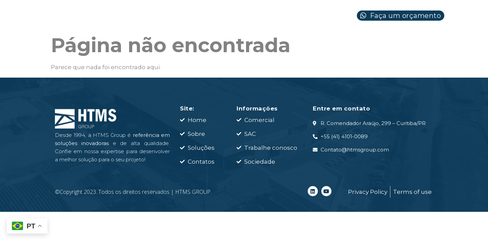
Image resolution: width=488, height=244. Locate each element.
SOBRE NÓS (188, 17)
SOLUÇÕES (253, 17)
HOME (133, 17)
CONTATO (316, 17)
